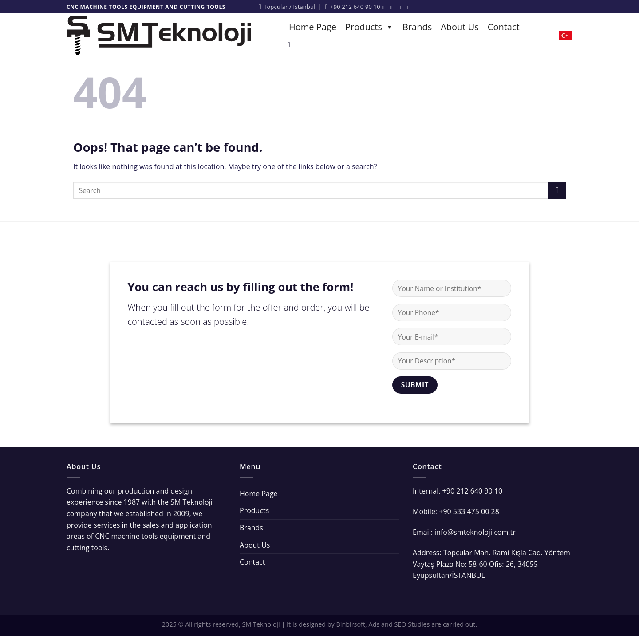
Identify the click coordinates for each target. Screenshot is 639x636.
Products (369, 27)
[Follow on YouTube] (410, 7)
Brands (417, 27)
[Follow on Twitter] (401, 7)
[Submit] (557, 190)
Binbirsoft (351, 624)
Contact (504, 27)
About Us (460, 27)
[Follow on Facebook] (384, 7)
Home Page (312, 27)
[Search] (291, 44)
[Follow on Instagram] (393, 7)
